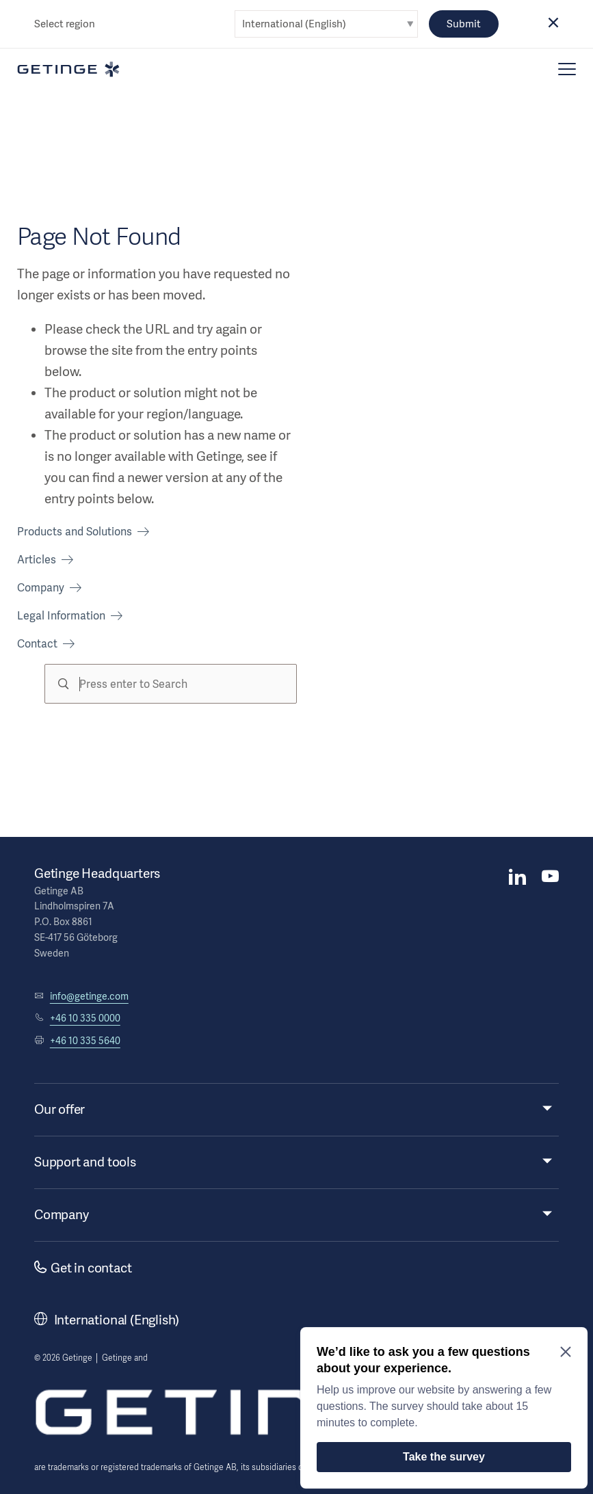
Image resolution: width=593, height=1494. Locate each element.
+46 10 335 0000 (85, 1018)
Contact (37, 644)
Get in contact (83, 1268)
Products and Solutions (74, 531)
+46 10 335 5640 (85, 1041)
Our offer (59, 1109)
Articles (36, 559)
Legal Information (61, 616)
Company (40, 588)
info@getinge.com (89, 996)
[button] (553, 24)
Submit (464, 24)
